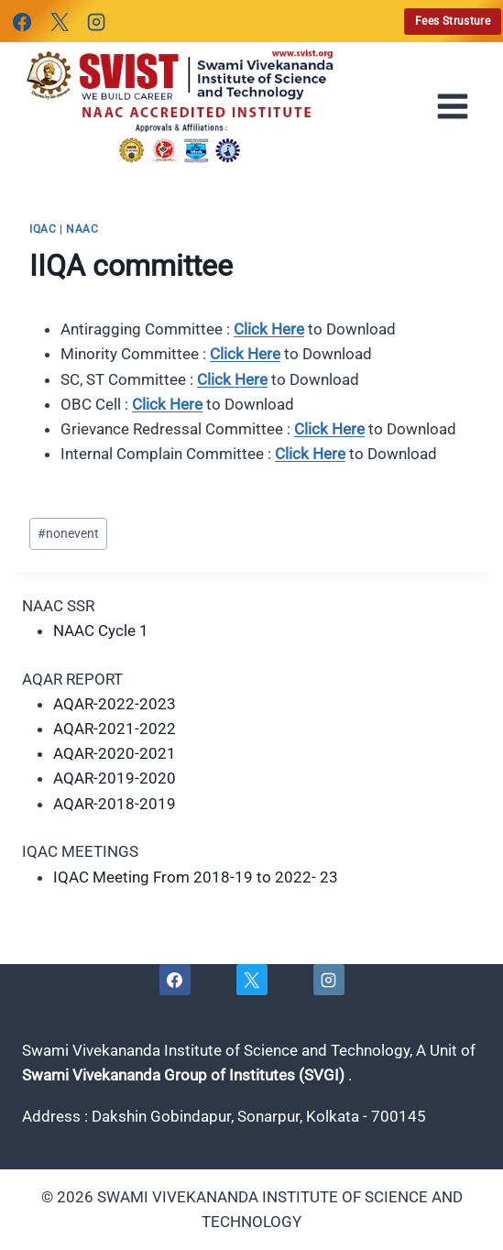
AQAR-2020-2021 (114, 753)
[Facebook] (22, 22)
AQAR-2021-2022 (114, 728)
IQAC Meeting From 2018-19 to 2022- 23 (195, 877)
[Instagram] (96, 22)
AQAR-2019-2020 (114, 778)
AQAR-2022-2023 (114, 704)
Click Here (269, 329)
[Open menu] (458, 106)
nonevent (68, 533)
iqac (42, 229)
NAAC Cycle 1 (100, 630)
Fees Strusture (452, 21)
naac (82, 229)
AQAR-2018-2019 (114, 804)
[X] (58, 22)
